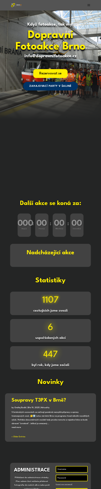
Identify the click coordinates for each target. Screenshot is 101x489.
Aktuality (45, 408)
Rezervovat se (50, 73)
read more (16, 427)
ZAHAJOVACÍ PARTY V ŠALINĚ (50, 86)
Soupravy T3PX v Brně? (39, 400)
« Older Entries (18, 437)
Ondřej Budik (20, 408)
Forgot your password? (64, 484)
